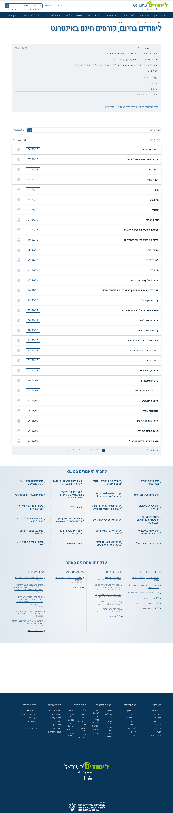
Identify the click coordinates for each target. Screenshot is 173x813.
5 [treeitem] (79, 450)
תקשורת (108, 727)
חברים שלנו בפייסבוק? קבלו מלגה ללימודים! (69, 579)
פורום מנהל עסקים (54, 710)
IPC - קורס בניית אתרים (150, 598)
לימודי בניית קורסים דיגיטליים (148, 603)
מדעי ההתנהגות (108, 722)
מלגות (69, 15)
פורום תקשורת (55, 717)
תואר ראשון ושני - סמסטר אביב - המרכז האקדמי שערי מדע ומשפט (27, 622)
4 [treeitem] (85, 450)
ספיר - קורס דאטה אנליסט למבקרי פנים (143, 592)
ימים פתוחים (156, 728)
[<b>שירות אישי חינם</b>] (29, 710)
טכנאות (71, 720)
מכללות (158, 724)
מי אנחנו (61, 5)
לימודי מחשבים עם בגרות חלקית (108, 594)
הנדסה (96, 716)
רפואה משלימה (71, 724)
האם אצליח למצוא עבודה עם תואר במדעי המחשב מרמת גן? (107, 586)
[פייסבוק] (84, 778)
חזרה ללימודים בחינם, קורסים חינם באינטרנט (137, 107)
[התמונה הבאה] (67, 450)
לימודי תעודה (128, 15)
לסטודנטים (32, 721)
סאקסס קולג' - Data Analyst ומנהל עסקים (145, 579)
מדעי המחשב (96, 711)
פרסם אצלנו (49, 5)
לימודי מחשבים (71, 734)
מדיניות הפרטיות (30, 728)
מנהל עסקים (107, 714)
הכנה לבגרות (94, 15)
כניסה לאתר (142, 94)
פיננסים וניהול (83, 729)
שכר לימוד (157, 717)
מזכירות (71, 710)
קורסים (133, 732)
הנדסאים (132, 724)
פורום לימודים (156, 735)
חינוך (84, 724)
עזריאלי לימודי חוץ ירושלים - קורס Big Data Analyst (144, 586)
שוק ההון (82, 714)
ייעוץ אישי (12, 15)
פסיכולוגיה (95, 733)
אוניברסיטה (156, 721)
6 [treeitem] (73, 450)
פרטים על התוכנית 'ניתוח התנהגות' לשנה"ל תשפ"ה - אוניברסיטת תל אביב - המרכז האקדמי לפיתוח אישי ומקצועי (28, 587)
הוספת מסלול (18, 130)
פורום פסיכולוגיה (54, 732)
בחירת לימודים (54, 15)
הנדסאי (79, 15)
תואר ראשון (160, 15)
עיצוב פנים (95, 729)
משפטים (108, 710)
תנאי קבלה (157, 714)
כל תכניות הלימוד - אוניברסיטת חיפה (29, 577)
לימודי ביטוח (81, 737)
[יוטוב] (90, 778)
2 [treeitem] (97, 450)
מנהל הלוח (109, 107)
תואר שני (144, 15)
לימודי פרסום (71, 715)
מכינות (133, 721)
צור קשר (33, 724)
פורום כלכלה (56, 721)
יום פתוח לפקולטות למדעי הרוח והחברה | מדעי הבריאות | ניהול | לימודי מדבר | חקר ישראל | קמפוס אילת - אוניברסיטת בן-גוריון (28, 600)
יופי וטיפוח (82, 721)
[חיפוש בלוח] (96, 130)
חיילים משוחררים (31, 15)
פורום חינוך (57, 724)
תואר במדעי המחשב (113, 577)
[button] (86, 149)
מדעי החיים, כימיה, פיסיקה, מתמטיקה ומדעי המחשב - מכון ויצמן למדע (28, 612)
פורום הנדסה (56, 728)
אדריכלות (95, 725)
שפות (84, 717)
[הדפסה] (18, 149)
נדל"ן (84, 710)
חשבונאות (108, 736)
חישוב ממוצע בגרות (29, 714)
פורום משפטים (55, 714)
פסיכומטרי (111, 15)
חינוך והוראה (109, 731)
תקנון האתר (32, 717)
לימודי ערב (132, 735)
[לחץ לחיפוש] (29, 130)
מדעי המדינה (96, 721)
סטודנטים (156, 22)
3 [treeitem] (91, 450)
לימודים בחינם (142, 22)
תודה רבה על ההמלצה (112, 609)
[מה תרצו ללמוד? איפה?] (26, 5)
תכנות (84, 734)
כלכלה (109, 717)
